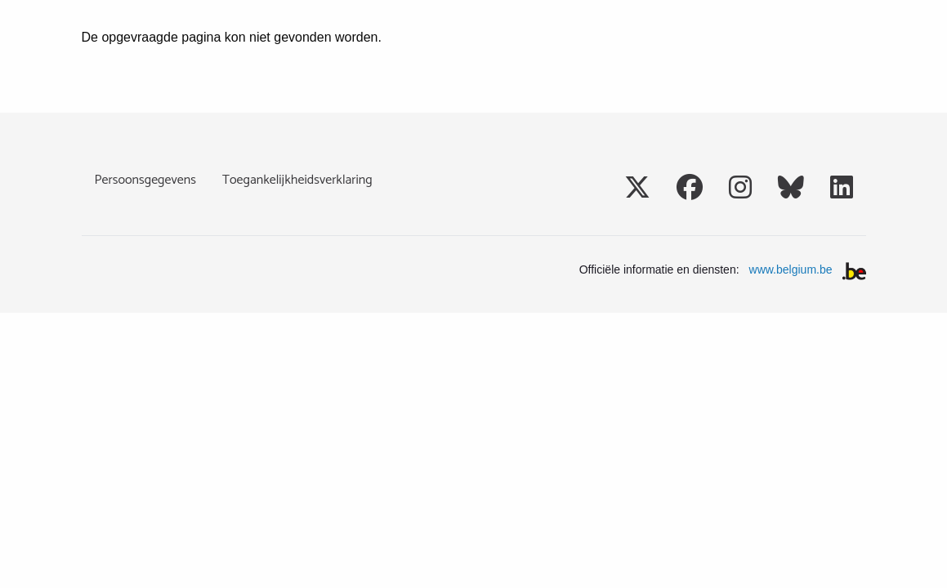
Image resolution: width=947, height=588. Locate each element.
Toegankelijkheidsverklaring (297, 180)
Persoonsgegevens (145, 180)
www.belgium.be (791, 269)
